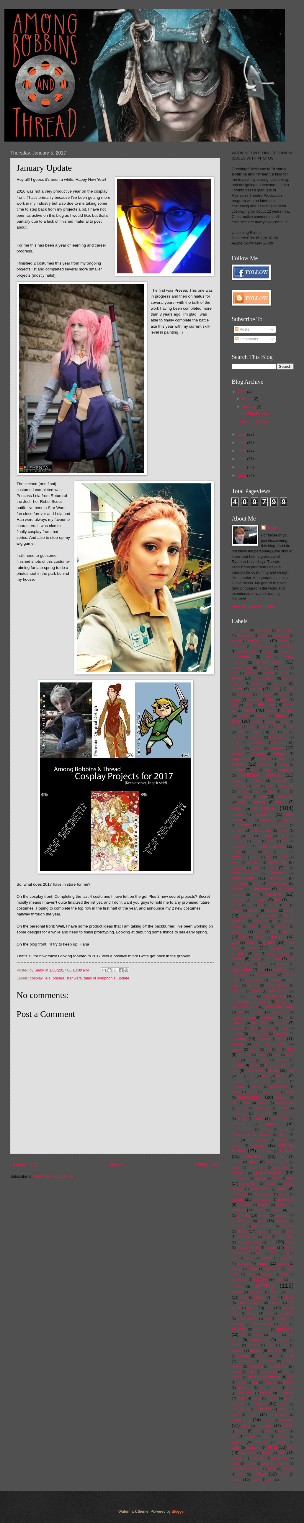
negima (272, 1124)
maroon (252, 1092)
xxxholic (288, 1469)
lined (274, 1070)
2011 (242, 475)
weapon (282, 1436)
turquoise (263, 1409)
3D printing (285, 630)
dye (269, 857)
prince (263, 1215)
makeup (238, 1086)
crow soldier (261, 830)
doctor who (240, 846)
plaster (270, 1183)
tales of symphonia (99, 978)
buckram (258, 753)
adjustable (239, 646)
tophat (256, 1398)
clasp (272, 791)
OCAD (282, 1140)
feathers (259, 899)
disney (271, 841)
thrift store (244, 1387)
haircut (255, 959)
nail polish (286, 1113)
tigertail (275, 1387)
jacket (282, 1022)
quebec (261, 1231)
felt (277, 899)
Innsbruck (279, 1012)
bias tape (266, 705)
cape (267, 770)
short (275, 1297)
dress (236, 857)
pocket (237, 1199)
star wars (74, 978)
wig (291, 1447)
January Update (254, 421)
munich (282, 1108)
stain (243, 1334)
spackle (282, 1318)
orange (258, 1145)
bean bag (253, 699)
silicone (276, 1302)
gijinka (288, 931)
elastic (272, 867)
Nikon (283, 1134)
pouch (260, 1210)
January (249, 407)
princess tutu (241, 1220)
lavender (282, 1060)
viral (234, 1436)
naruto (242, 1118)
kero (281, 1038)
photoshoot (240, 1178)
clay (234, 796)
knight (254, 1049)
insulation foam (243, 1017)
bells (284, 699)
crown (283, 830)
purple (242, 1231)
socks (268, 1313)
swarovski (246, 1361)
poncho (263, 1205)
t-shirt (252, 1371)
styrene (243, 1355)
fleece (236, 910)
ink (240, 1012)
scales (250, 1274)
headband (280, 969)
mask (289, 1092)
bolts (284, 721)
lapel (276, 1054)
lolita (265, 1076)
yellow (259, 1473)
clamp (257, 791)
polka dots (245, 1205)
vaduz (246, 1425)
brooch (237, 748)
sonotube (287, 1313)
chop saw (286, 786)
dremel (283, 852)
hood (235, 996)
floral (253, 910)
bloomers (262, 716)
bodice (255, 721)
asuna (237, 678)
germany (239, 931)
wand (250, 1436)
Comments (246, 339)
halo (291, 959)
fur (275, 921)
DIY (285, 841)
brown (276, 747)
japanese (238, 1028)
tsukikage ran (241, 1409)
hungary (282, 1001)
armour (251, 673)
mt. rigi (242, 1108)
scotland (261, 1279)
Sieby (272, 527)
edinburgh (277, 862)
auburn (258, 683)
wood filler (258, 1458)
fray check (260, 921)
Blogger (178, 1511)
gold (235, 942)
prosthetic (282, 1220)
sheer (274, 1292)
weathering (261, 1442)
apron (284, 667)
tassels (241, 1382)
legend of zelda (276, 1065)
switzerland (278, 1366)
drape (252, 852)
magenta (260, 1081)
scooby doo (240, 1279)
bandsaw (265, 694)
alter (267, 657)
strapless (254, 1345)
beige (270, 699)
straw (285, 1345)
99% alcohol (245, 635)
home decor (277, 991)
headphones (240, 975)
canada (238, 769)
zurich (270, 1479)
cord (241, 802)
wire (281, 1452)
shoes (259, 1297)
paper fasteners (277, 1162)
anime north (268, 661)
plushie (284, 1194)
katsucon (263, 1039)
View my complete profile (253, 606)
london (282, 1076)
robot (274, 1253)
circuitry (242, 791)
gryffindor (239, 953)
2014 (242, 451)
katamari (239, 1038)
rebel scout (285, 1236)
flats (286, 905)
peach (236, 1167)
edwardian (239, 867)
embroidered (242, 878)
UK (252, 1414)
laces (261, 1054)
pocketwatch (262, 1199)
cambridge (265, 764)
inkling (257, 1012)
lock (240, 1076)
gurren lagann (278, 953)
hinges (253, 985)
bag (275, 689)
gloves (259, 937)
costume (238, 814)
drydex (255, 857)
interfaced (269, 1017)
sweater (268, 1361)
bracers (256, 737)
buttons (239, 764)
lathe (264, 1060)
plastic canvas (260, 1189)
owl (282, 1156)
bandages (244, 694)
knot (268, 1049)
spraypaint (285, 1329)
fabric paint (260, 889)
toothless (286, 1393)
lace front (244, 1054)
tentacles (271, 1382)
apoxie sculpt (242, 667)
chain (256, 786)
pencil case (257, 1167)
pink (290, 1178)
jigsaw (283, 1028)
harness (282, 964)
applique (265, 667)
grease (251, 942)
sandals (237, 1269)
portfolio (238, 1210)
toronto (272, 1398)
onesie (236, 1145)
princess (281, 1215)
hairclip (238, 958)
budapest (280, 753)
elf (287, 867)
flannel (273, 905)
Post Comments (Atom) (53, 1176)
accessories (281, 635)
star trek (275, 1334)
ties (261, 1387)
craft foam (267, 820)
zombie (256, 1479)
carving (236, 780)
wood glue (280, 1458)
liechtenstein (254, 1070)
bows (255, 732)
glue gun (278, 937)
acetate (237, 641)
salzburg (283, 1263)
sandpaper (272, 1269)
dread (267, 852)
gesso (259, 931)
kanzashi (281, 1033)
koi (279, 1049)
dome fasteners (271, 846)
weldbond (253, 1447)
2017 (242, 392)
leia (47, 978)
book (251, 726)
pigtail (260, 1178)
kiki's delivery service (270, 1044)
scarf (284, 1274)
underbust (278, 1414)
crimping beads (275, 825)
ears (235, 862)
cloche (247, 796)
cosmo (237, 809)
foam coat (247, 916)
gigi (273, 931)
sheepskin (256, 1292)
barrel (284, 694)
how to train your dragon (250, 1001)
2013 (242, 459)
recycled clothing (249, 1242)
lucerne (237, 1081)
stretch (237, 1350)
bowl (241, 732)
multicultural (262, 1108)
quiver (276, 1231)
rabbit (290, 1231)
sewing (264, 1285)
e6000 (283, 857)
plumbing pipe (263, 1194)
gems (266, 926)
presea (58, 978)
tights (290, 1387)
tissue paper (245, 1393)
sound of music (247, 1318)
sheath (237, 1292)
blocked (288, 710)
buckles (237, 753)
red (271, 1241)
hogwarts (238, 991)
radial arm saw (247, 1236)
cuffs (235, 836)
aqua (235, 673)
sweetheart (255, 1366)
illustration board (244, 1007)
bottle (277, 726)
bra (286, 732)
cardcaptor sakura (261, 774)
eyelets (237, 889)
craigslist (288, 820)
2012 (242, 467)
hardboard (244, 964)
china (270, 786)
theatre (288, 1382)
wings (266, 1453)
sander (253, 1269)
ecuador (254, 862)
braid (235, 742)
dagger (283, 836)
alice (268, 651)
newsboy (266, 1129)
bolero (271, 721)
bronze (280, 742)
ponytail (282, 1205)
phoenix (238, 1173)
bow (290, 726)
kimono (237, 1049)
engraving (239, 883)
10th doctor (240, 630)
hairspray (273, 958)
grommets (278, 948)
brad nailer (278, 737)
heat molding (266, 975)
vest (256, 1431)
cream (244, 825)
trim (283, 1404)
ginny (244, 937)
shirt (290, 1292)
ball (291, 689)
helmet (274, 980)
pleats (282, 1188)
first (249, 905)
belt (234, 705)
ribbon (270, 1247)
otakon (287, 1150)
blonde (243, 716)
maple (257, 1086)
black (248, 710)
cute (249, 836)
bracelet (237, 737)
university (241, 1419)
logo (252, 1076)
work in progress (274, 1463)
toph (241, 1398)
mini (234, 1102)
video (268, 1431)
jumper (237, 1033)
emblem (278, 873)
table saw (269, 1371)
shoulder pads (249, 1302)
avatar (237, 689)
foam (289, 910)
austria (280, 683)
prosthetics (239, 1226)
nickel (283, 1129)
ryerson (288, 1258)
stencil (283, 1340)
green (269, 942)
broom (256, 748)
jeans (253, 1028)
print (262, 1220)
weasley (238, 1442)
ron (287, 1253)
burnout (264, 759)
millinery (281, 1097)
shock (244, 1297)
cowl (251, 820)
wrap (272, 1469)
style (290, 1350)
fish (260, 905)
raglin (266, 1236)
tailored (237, 1377)
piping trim (249, 1183)
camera (284, 764)
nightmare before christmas (251, 1134)
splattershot (261, 1329)
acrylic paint (258, 641)
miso (246, 1102)
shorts (289, 1297)
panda (236, 1162)
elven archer (244, 873)
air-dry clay (286, 646)
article (284, 673)
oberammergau (258, 1140)
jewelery (268, 1028)
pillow (276, 1178)
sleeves (252, 1313)
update (123, 978)
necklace (238, 1124)
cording (260, 802)
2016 (242, 434)
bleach (270, 710)
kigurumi (238, 1044)
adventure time (262, 646)
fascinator (238, 900)
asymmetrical (264, 678)
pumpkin (287, 1226)
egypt (256, 867)
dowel (236, 852)
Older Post (207, 1165)
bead (236, 699)
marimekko (278, 1086)
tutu (234, 1414)
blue (236, 720)
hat (261, 969)
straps (270, 1345)
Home (116, 1165)
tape (291, 1377)
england (277, 878)
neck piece (280, 1118)
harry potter (241, 969)
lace (290, 1049)
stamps (258, 1334)
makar (282, 1081)
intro (286, 1017)
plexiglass (239, 1194)
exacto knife (277, 883)
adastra (284, 641)
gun (257, 953)
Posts (242, 329)
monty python (284, 1102)
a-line (263, 635)
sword (236, 1371)
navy (259, 1118)
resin (290, 1242)
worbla (250, 1463)
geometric (282, 926)
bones (236, 726)
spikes (284, 1324)
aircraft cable (247, 651)
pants (253, 1162)
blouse (281, 715)
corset (281, 802)
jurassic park (258, 1033)
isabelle (237, 1023)
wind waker (248, 1453)
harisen (264, 964)
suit (275, 1356)
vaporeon (264, 1425)
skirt (269, 1308)
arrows (268, 673)
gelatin (252, 926)
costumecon (263, 814)
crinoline (238, 830)
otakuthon (254, 1156)
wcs (266, 1436)
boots (264, 726)
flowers (271, 910)
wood (236, 1458)
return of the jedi (248, 1247)
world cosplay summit (247, 1469)
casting (257, 780)
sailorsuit (244, 1263)
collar (262, 796)
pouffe (277, 1210)
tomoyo (266, 1393)
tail (286, 1371)
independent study (279, 1007)
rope (235, 1258)
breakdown (257, 742)
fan (255, 894)
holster (256, 991)
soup (267, 1318)
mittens (262, 1102)
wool (235, 1463)
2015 (242, 442)
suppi (289, 1355)
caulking (280, 780)
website (282, 1442)
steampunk (259, 1339)
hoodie (251, 996)
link (291, 1070)
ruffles (266, 1258)
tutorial (283, 1409)
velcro (241, 1431)
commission (285, 796)
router (249, 1258)
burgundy (240, 758)
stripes (255, 1350)
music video (240, 1113)
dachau (265, 836)
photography (268, 1172)
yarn (241, 1474)
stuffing (274, 1350)
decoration (239, 841)
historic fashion (277, 985)
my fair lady (263, 1113)
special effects (262, 1324)
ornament (265, 1151)
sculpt (279, 1279)
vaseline (288, 1425)
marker (236, 1092)
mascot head (271, 1092)
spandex (238, 1324)
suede (262, 1356)
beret (247, 705)
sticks (236, 1345)
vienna (283, 1431)
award (256, 689)
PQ (291, 1210)
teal (255, 1382)
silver (251, 1308)
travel (259, 1403)
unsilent (268, 1420)
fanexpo (274, 894)
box (273, 732)
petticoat (280, 1167)
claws (285, 791)
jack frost (259, 1023)
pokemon (286, 1199)
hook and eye (274, 996)
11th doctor (263, 630)
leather (237, 1065)
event (257, 883)
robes (260, 1253)
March (248, 398)
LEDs (254, 1065)
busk (282, 759)
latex (250, 1060)
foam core (269, 916)
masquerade (250, 1096)
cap (254, 770)
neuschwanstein (243, 1129)
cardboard (286, 770)
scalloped (267, 1274)
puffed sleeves (263, 1226)
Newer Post (24, 1165)
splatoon (239, 1329)
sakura (262, 1263)
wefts (236, 1447)
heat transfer (254, 980)
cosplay (36, 978)
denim (256, 841)
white (272, 1447)
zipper (237, 1479)
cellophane (239, 786)
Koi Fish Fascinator (257, 413)
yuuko (283, 1474)
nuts (235, 1140)
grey (251, 947)
